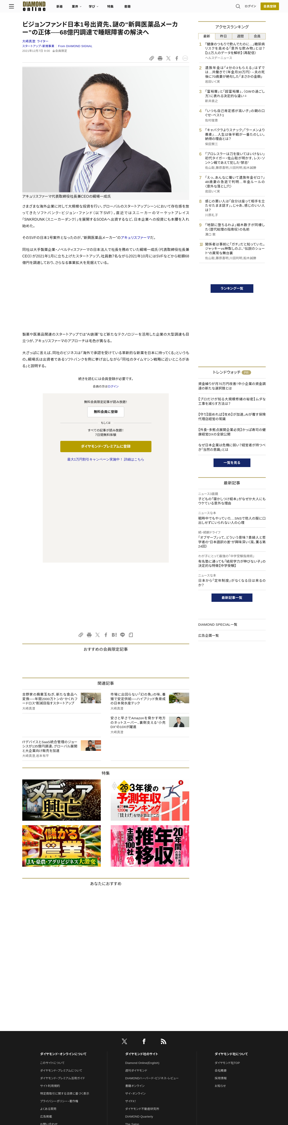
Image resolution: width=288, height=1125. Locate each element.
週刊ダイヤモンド (136, 976)
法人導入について (51, 1037)
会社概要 (221, 976)
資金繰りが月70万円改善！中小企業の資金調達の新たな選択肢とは (232, 386)
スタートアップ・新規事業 (38, 46)
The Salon (132, 1029)
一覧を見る (232, 463)
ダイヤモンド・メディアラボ (142, 1060)
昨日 (223, 36)
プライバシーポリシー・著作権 (59, 1006)
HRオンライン (134, 1037)
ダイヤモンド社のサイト (141, 959)
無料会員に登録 (106, 412)
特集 (124, 8)
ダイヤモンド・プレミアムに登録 (105, 446)
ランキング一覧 (232, 288)
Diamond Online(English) (142, 968)
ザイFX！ (130, 1006)
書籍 (140, 8)
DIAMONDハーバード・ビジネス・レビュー (152, 983)
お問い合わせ (49, 1029)
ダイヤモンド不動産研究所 (142, 1014)
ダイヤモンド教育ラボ (139, 1052)
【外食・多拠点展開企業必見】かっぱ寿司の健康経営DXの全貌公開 (232, 432)
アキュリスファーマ (135, 238)
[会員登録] (256, 8)
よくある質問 (48, 1014)
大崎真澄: (35, 41)
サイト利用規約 (50, 991)
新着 (73, 8)
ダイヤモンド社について (231, 959)
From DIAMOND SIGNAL (75, 46)
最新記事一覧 (232, 598)
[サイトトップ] (43, 8)
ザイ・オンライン (135, 999)
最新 (206, 36)
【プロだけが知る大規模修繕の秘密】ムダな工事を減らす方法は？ (232, 401)
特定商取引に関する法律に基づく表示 (64, 999)
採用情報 (221, 983)
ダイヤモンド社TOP (227, 968)
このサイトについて (52, 968)
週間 (240, 36)
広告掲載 (46, 1022)
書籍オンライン (135, 991)
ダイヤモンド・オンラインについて (63, 959)
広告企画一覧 (208, 635)
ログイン (237, 7)
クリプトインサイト (137, 1045)
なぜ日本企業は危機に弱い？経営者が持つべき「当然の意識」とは (232, 447)
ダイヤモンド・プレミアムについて (61, 976)
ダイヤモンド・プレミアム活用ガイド (62, 983)
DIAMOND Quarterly (139, 1022)
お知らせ (220, 991)
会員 (257, 36)
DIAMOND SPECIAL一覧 (217, 624)
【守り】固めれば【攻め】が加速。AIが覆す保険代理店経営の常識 (232, 416)
